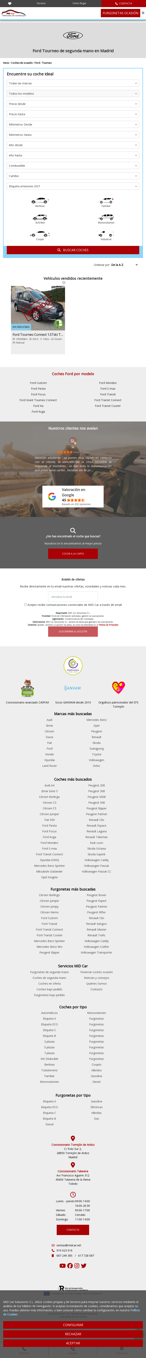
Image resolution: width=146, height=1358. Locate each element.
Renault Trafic (96, 935)
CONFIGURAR (73, 1325)
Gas (96, 1118)
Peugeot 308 (96, 791)
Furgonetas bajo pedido (49, 995)
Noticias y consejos (96, 978)
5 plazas (49, 1047)
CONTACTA (123, 3)
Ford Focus (38, 394)
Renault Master (96, 929)
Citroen (49, 731)
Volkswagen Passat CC (96, 871)
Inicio (6, 63)
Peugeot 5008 (97, 797)
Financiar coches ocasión (96, 972)
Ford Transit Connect (108, 400)
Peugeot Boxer (96, 895)
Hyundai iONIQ (49, 860)
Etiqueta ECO (49, 1024)
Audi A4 (49, 785)
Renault (96, 737)
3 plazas (49, 1041)
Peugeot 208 (96, 785)
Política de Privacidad (108, 624)
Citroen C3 (49, 802)
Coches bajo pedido (49, 989)
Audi (49, 720)
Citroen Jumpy (49, 906)
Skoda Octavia (96, 848)
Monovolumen (49, 1082)
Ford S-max (107, 388)
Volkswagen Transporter (96, 952)
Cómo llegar (79, 3)
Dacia (49, 737)
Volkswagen (96, 760)
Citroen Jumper (49, 814)
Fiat (49, 743)
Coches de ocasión (22, 63)
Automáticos (49, 1013)
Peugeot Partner (96, 814)
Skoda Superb (96, 854)
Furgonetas (96, 1018)
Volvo (96, 766)
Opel (96, 725)
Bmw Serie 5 (49, 791)
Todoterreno (49, 1070)
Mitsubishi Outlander (49, 871)
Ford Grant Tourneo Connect (38, 400)
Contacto (96, 989)
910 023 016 (64, 1250)
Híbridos (96, 1070)
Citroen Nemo (49, 912)
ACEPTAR (73, 1343)
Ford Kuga (38, 411)
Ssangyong (97, 748)
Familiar (49, 1076)
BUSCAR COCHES (73, 250)
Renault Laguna (97, 831)
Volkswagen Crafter (96, 947)
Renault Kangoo (96, 924)
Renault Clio (96, 820)
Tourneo (47, 63)
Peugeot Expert (96, 901)
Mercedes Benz (97, 720)
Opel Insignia (49, 877)
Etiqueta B (49, 1036)
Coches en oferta (49, 983)
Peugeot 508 (96, 802)
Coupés (96, 1064)
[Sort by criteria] (124, 265)
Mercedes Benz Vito (49, 947)
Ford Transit (108, 394)
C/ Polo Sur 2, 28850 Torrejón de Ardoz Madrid (73, 1153)
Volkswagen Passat (96, 866)
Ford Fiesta (38, 388)
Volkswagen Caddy (97, 860)
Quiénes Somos (96, 983)
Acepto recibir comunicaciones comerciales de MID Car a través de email (75, 605)
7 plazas (49, 1053)
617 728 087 (86, 1255)
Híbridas (96, 1113)
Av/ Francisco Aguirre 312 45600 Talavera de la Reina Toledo (72, 1179)
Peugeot (96, 731)
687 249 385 (64, 1255)
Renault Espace (96, 825)
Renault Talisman (96, 837)
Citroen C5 (49, 808)
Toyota (96, 754)
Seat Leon (96, 843)
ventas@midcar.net (68, 1245)
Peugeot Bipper (97, 808)
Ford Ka (38, 406)
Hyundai (49, 760)
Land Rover (49, 766)
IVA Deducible (49, 1059)
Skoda (96, 743)
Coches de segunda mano (49, 978)
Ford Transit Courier (108, 406)
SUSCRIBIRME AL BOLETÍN (73, 631)
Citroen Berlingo (49, 797)
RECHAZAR (73, 1334)
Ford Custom (38, 383)
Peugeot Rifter (96, 912)
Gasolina (96, 1076)
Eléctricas (97, 1107)
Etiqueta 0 (49, 1018)
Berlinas (49, 1064)
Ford (38, 63)
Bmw (49, 725)
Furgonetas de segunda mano (49, 972)
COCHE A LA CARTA (73, 553)
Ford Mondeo (108, 383)
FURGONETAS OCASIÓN (120, 13)
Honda (49, 754)
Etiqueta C (49, 1030)
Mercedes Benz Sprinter (49, 866)
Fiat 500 (49, 820)
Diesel (96, 1082)
